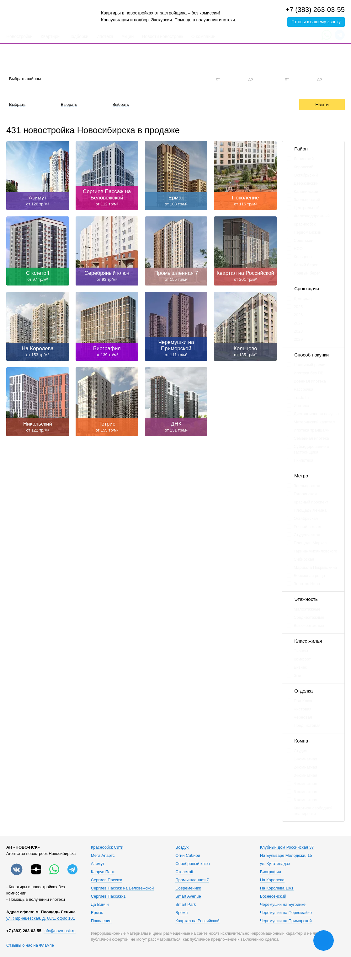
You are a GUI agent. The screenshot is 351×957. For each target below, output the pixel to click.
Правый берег (307, 273)
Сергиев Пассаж (106, 880)
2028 (298, 331)
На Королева (272, 880)
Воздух (182, 847)
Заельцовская (307, 485)
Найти (322, 104)
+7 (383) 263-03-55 (315, 10)
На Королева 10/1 (277, 888)
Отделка (14, 93)
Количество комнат (111, 67)
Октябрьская (306, 518)
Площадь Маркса (310, 543)
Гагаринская (305, 494)
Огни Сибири (187, 855)
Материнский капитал (314, 422)
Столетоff (184, 872)
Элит (298, 675)
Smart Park (185, 904)
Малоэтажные (307, 609)
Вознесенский (273, 896)
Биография (270, 872)
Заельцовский (307, 199)
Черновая (303, 717)
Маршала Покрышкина (315, 567)
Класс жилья (308, 641)
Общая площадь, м (301, 67)
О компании (203, 36)
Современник (188, 888)
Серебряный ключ (192, 864)
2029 (298, 339)
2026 (298, 315)
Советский (303, 240)
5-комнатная (305, 791)
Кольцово (302, 256)
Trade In (301, 397)
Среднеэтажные (309, 617)
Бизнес (300, 667)
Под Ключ (303, 701)
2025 (298, 306)
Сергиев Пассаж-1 (108, 896)
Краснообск (305, 224)
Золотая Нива (307, 583)
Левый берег (306, 265)
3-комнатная (305, 775)
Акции (127, 36)
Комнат (302, 740)
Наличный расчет (310, 364)
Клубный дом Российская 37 (287, 847)
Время (181, 913)
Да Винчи (100, 904)
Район (301, 148)
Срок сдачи (120, 93)
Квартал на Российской (197, 921)
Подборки (78, 36)
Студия (103, 78)
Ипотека (105, 36)
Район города (19, 67)
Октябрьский (306, 175)
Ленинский (304, 158)
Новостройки (19, 36)
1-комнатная (305, 759)
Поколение (101, 921)
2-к (149, 78)
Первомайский (307, 232)
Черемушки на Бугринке (283, 904)
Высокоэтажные (309, 625)
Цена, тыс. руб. (227, 67)
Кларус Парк (102, 872)
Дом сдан (302, 298)
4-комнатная (305, 783)
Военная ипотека (310, 381)
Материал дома (73, 93)
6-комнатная (302, 799)
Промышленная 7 (192, 880)
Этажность (306, 599)
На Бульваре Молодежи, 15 (286, 855)
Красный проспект (311, 502)
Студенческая (307, 534)
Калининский (306, 191)
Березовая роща (309, 575)
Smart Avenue (188, 896)
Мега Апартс (103, 855)
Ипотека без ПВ (308, 373)
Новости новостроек (162, 36)
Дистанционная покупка (316, 413)
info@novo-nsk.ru (60, 930)
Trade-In (210, 104)
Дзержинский (306, 183)
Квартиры (51, 36)
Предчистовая (307, 725)
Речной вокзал (307, 526)
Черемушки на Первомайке (286, 913)
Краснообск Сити (107, 847)
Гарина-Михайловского (315, 551)
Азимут (97, 864)
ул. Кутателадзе (275, 864)
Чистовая (302, 709)
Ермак (97, 913)
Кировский (303, 167)
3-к (173, 78)
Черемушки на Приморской (286, 921)
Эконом (301, 651)
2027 (298, 323)
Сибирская (304, 559)
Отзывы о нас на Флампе (30, 945)
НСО (298, 248)
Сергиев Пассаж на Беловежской (122, 888)
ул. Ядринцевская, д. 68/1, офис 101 (40, 918)
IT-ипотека (303, 460)
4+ (196, 78)
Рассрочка (244, 104)
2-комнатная (305, 767)
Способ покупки (311, 354)
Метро (301, 475)
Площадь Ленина (310, 510)
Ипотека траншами (312, 430)
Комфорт (302, 659)
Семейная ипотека (311, 438)
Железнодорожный (312, 216)
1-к (126, 78)
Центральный (307, 207)
